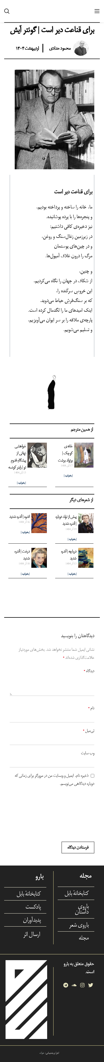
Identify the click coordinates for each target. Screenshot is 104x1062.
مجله (84, 938)
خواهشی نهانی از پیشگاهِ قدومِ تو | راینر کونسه (17, 457)
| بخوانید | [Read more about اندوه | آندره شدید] (25, 532)
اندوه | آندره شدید (19, 516)
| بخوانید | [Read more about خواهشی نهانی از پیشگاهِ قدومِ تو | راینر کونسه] (21, 483)
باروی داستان (82, 909)
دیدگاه (89, 670)
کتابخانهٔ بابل (77, 893)
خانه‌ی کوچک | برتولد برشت (65, 453)
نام (91, 708)
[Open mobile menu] (97, 11)
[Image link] (26, 999)
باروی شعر (79, 925)
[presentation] (74, 815)
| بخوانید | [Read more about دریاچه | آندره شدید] (72, 574)
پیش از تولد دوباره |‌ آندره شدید (66, 520)
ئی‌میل (88, 730)
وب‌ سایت (87, 753)
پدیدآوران (32, 920)
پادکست (33, 907)
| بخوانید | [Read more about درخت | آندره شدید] (25, 574)
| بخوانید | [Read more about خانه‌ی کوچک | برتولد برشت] (68, 475)
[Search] (6, 11)
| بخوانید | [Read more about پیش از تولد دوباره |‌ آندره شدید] (72, 539)
